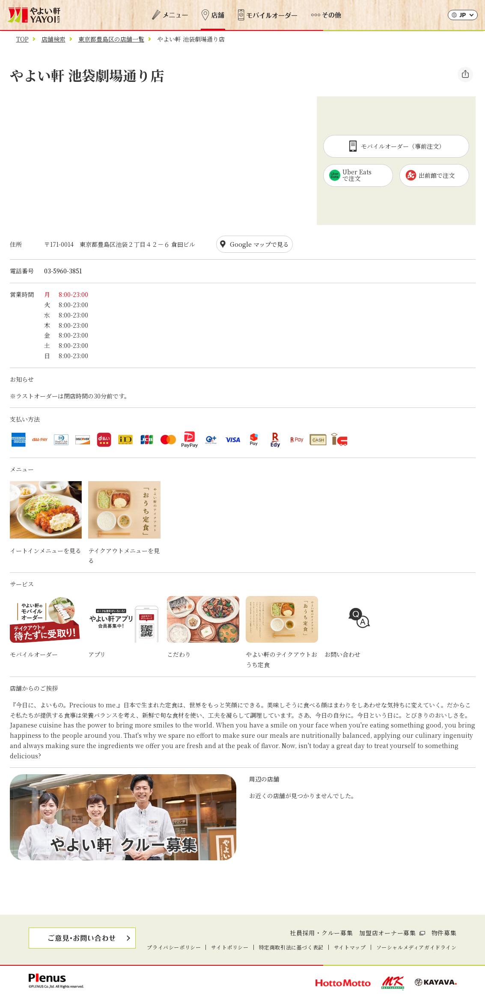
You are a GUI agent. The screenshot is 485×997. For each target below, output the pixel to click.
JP (462, 16)
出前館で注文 (430, 175)
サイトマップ (350, 947)
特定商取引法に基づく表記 (291, 947)
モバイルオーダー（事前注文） (396, 146)
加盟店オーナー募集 (387, 932)
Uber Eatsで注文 (350, 175)
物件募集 (444, 932)
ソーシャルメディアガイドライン (416, 947)
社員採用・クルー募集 (321, 932)
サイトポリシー (229, 947)
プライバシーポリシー (174, 947)
